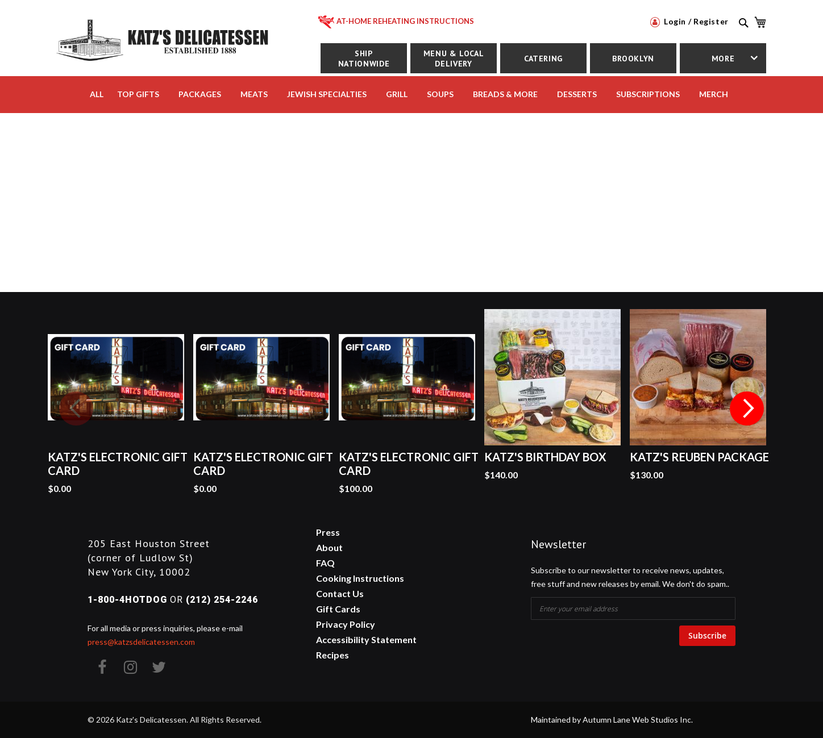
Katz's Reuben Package (699, 457)
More (723, 58)
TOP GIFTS (138, 94)
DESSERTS (577, 94)
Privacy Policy (345, 624)
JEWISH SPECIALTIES (327, 94)
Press (328, 532)
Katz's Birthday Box (545, 457)
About (329, 547)
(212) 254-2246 (222, 599)
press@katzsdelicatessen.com (141, 642)
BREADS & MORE (505, 94)
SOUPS (440, 94)
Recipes (332, 654)
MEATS (254, 94)
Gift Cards (338, 608)
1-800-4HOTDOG (127, 599)
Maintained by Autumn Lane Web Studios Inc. (612, 719)
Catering (543, 58)
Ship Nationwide (363, 58)
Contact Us (340, 593)
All (96, 94)
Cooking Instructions (360, 578)
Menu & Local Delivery (453, 58)
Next (747, 408)
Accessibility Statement (366, 639)
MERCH (713, 94)
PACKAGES (199, 94)
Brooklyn (633, 58)
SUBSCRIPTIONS (648, 94)
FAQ (325, 562)
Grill (397, 94)
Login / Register (689, 21)
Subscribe (707, 635)
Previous (76, 408)
